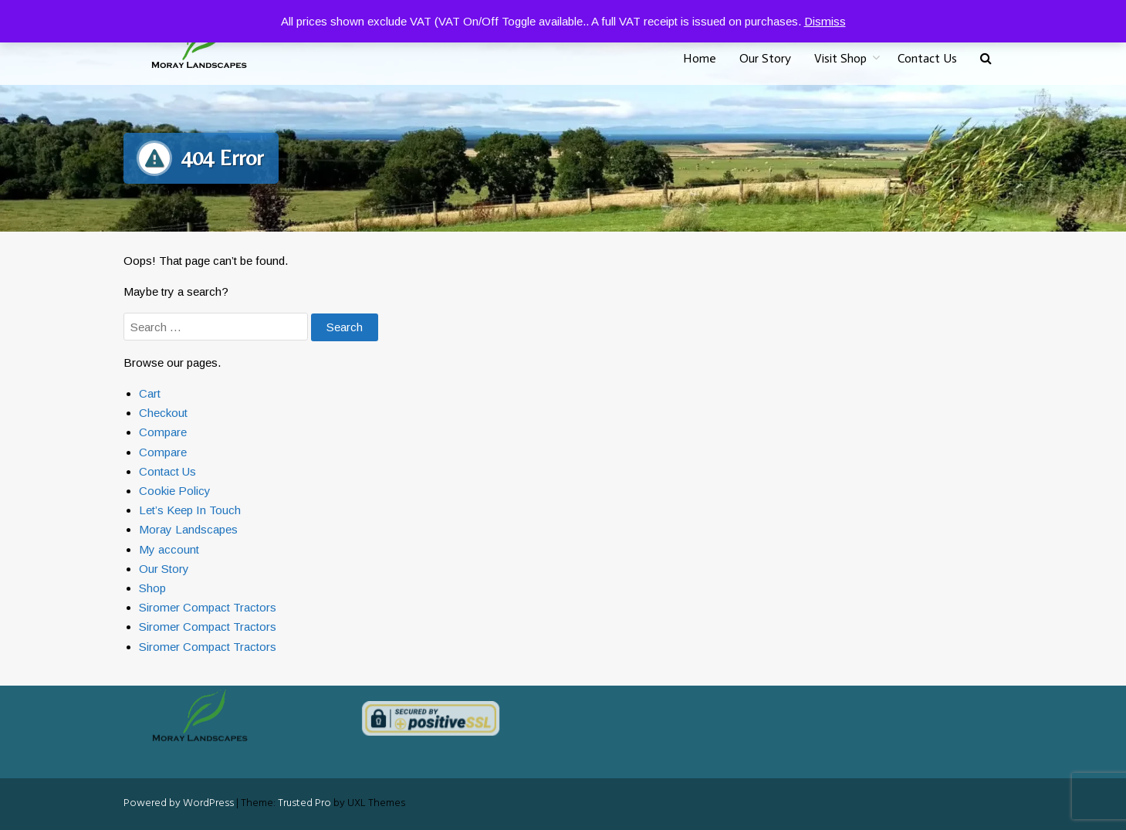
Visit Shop (840, 58)
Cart (150, 393)
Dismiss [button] (825, 21)
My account (169, 549)
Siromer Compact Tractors (207, 607)
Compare (163, 432)
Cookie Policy (175, 490)
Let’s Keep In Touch (190, 510)
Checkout (163, 412)
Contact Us (927, 58)
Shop (152, 588)
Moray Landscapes (188, 529)
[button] (986, 59)
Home (699, 58)
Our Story (765, 58)
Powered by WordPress (178, 803)
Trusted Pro (304, 803)
